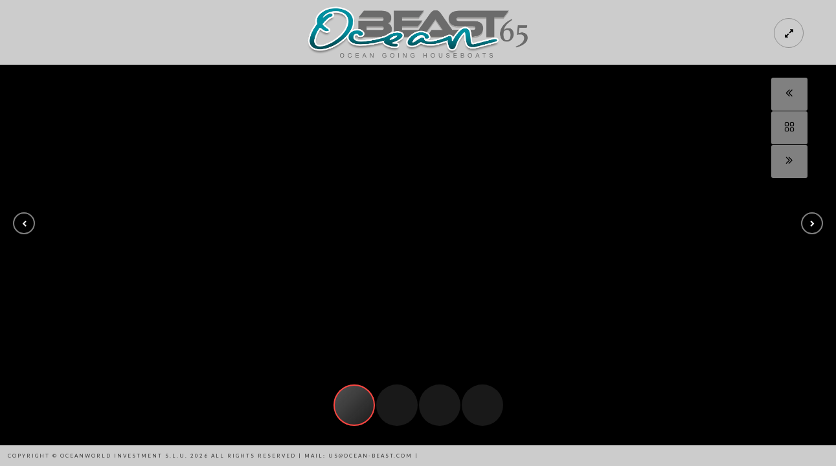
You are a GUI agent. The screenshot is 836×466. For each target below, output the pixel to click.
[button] (24, 223)
